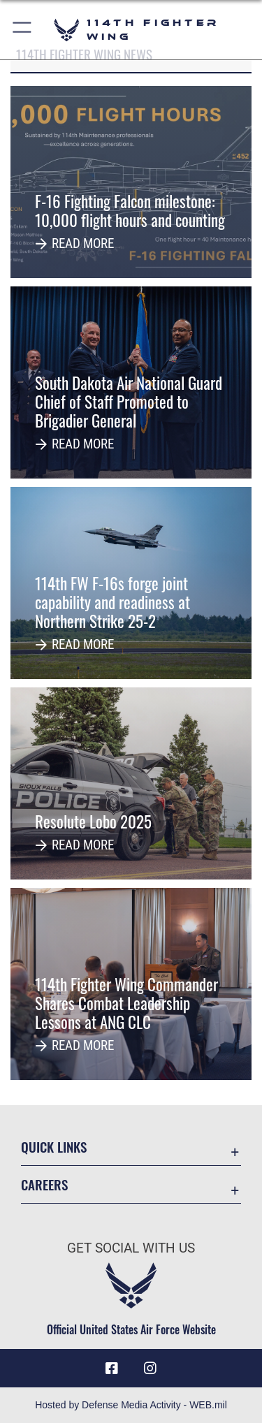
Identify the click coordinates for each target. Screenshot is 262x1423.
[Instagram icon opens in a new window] (150, 1368)
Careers (44, 1184)
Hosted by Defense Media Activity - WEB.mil (131, 1404)
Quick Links (54, 1147)
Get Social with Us (131, 1248)
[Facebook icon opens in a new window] (111, 1368)
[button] (22, 29)
